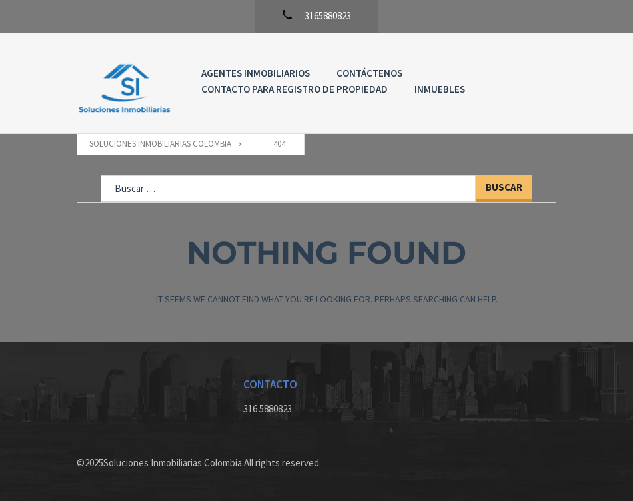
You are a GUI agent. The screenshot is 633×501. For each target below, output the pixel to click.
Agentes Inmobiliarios (255, 73)
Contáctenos (369, 73)
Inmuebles (439, 89)
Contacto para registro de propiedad (294, 89)
